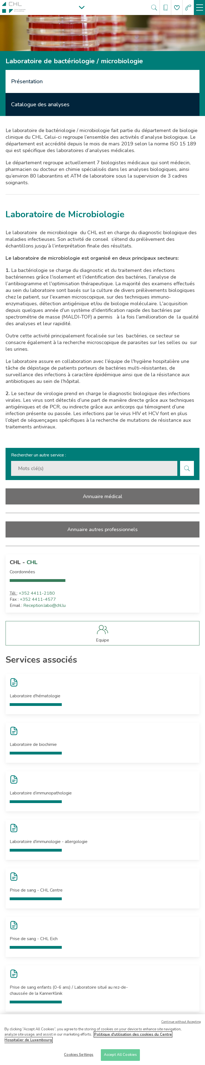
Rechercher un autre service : (38, 455)
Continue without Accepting (181, 1023)
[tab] (102, 81)
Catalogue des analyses (40, 104)
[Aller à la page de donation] (177, 8)
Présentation (27, 81)
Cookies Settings (78, 1056)
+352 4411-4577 (38, 599)
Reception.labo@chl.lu (44, 605)
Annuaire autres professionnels (102, 529)
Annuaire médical (102, 496)
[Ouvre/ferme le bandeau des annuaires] (165, 8)
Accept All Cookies (120, 1056)
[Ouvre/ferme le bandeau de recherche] (154, 8)
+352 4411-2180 (37, 593)
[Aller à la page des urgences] (188, 8)
